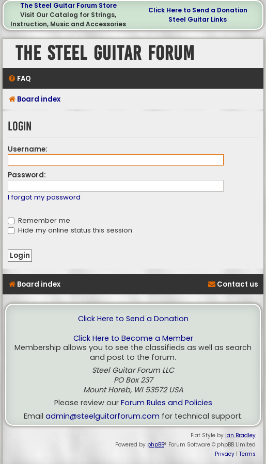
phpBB (155, 445)
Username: (28, 149)
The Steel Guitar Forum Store (68, 5)
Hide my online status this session (70, 230)
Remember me (39, 220)
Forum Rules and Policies (166, 403)
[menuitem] (19, 78)
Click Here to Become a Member (133, 338)
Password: (27, 175)
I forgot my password (44, 197)
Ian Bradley (240, 435)
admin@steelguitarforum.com (102, 416)
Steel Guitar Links (197, 19)
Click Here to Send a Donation (197, 10)
